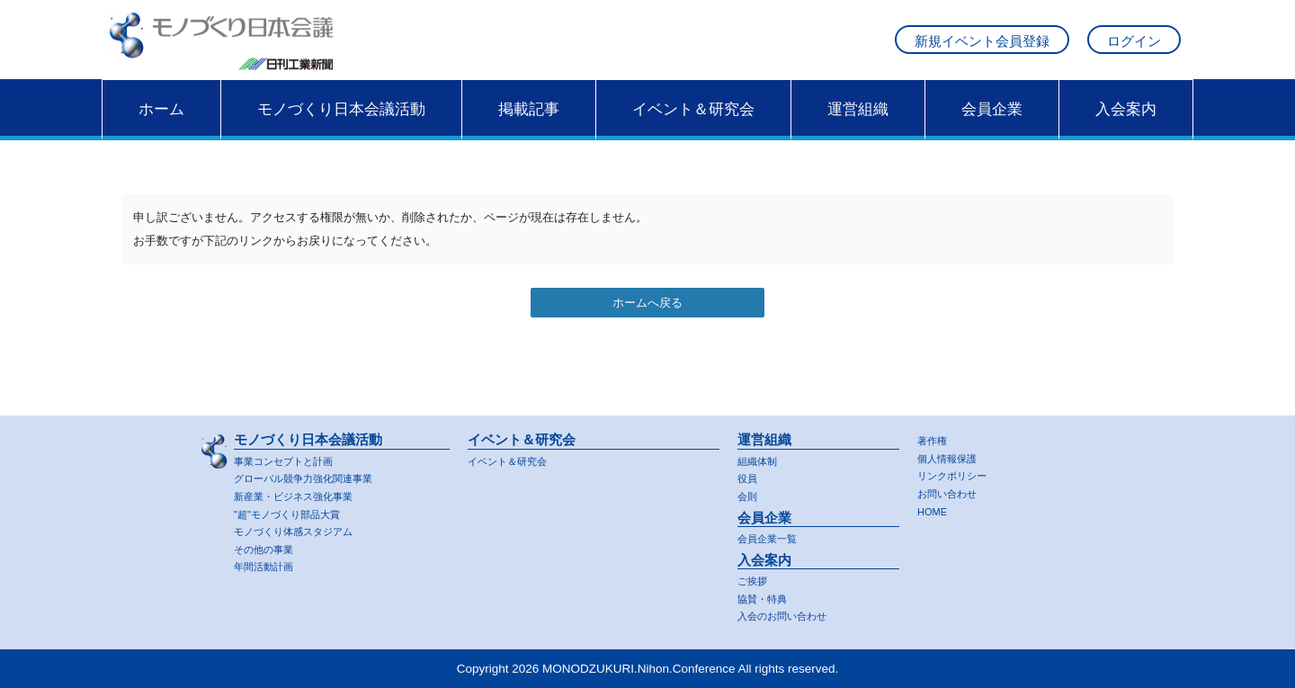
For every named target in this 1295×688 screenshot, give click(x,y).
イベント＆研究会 (693, 123)
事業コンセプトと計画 (292, 454)
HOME (934, 508)
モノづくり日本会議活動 (341, 123)
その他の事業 (269, 547)
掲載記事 (528, 123)
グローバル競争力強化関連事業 (315, 473)
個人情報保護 (952, 453)
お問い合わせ (952, 489)
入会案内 (1126, 123)
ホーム (161, 123)
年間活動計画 (269, 566)
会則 (749, 491)
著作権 (934, 435)
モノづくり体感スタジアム (304, 529)
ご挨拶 (755, 578)
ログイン (1134, 48)
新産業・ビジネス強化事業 (304, 491)
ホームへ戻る (647, 318)
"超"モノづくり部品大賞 (296, 510)
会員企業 (992, 123)
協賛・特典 (766, 596)
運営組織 (858, 123)
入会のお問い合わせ (790, 615)
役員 (749, 473)
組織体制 (760, 454)
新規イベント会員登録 (982, 48)
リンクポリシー (958, 471)
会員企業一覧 (772, 535)
